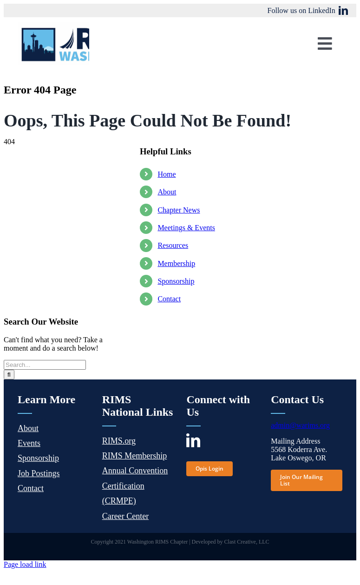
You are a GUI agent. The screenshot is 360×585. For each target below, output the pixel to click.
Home (166, 174)
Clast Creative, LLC (246, 541)
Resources (172, 245)
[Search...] (45, 365)
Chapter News (178, 210)
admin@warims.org (300, 425)
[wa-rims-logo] (83, 25)
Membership (176, 263)
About (166, 192)
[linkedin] (343, 10)
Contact (169, 299)
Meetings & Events (186, 228)
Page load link (25, 564)
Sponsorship (175, 281)
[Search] (9, 374)
